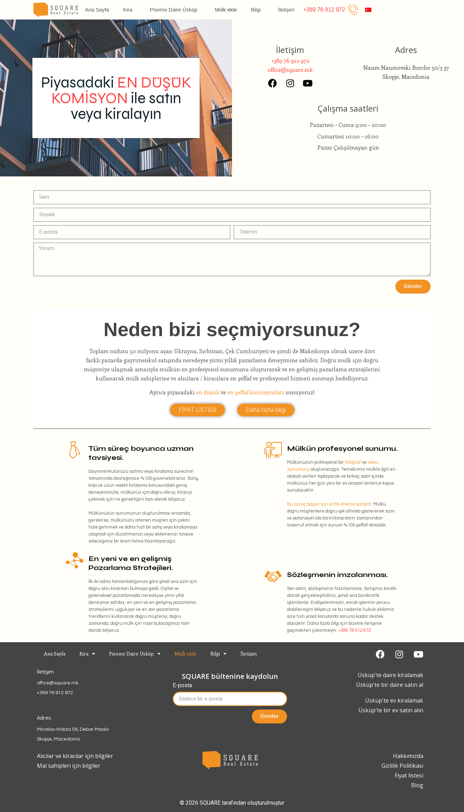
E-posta (182, 686)
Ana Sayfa (97, 10)
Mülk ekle (226, 10)
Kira (129, 9)
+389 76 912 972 (354, 630)
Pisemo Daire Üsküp (175, 9)
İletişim (286, 10)
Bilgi (257, 9)
